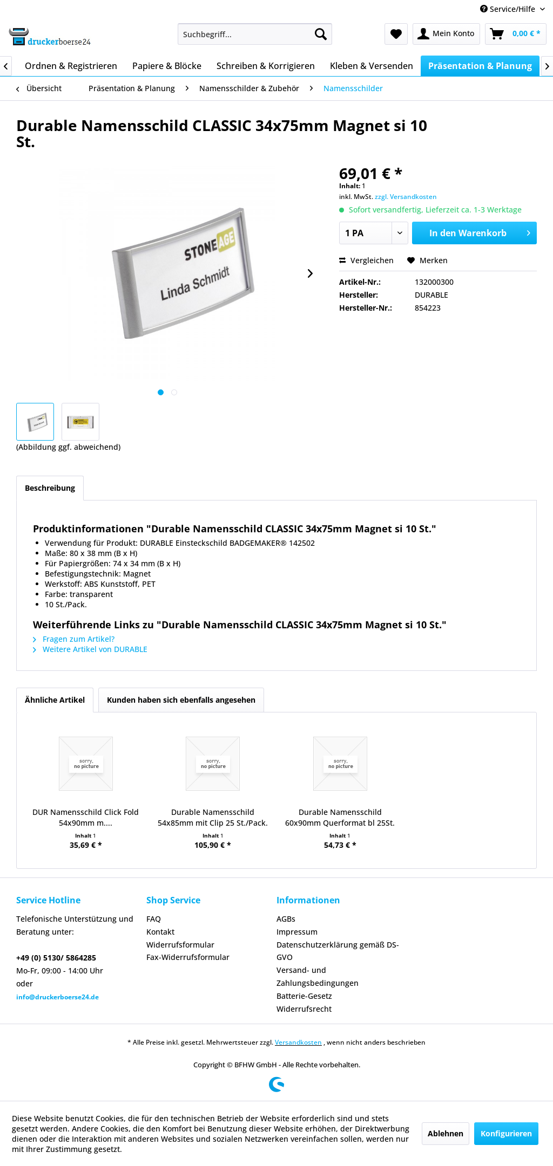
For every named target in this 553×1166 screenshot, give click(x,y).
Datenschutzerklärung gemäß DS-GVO (337, 951)
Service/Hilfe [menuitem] (508, 9)
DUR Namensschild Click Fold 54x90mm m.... (85, 817)
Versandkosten (298, 1042)
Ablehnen (445, 1133)
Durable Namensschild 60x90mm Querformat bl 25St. (340, 817)
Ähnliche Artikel (55, 700)
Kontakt (160, 932)
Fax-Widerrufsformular (188, 957)
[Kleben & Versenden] (371, 66)
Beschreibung (50, 488)
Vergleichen (366, 260)
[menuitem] (255, 34)
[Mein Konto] (446, 34)
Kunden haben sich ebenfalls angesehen (181, 700)
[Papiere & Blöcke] (167, 66)
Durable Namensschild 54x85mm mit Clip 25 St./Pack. (213, 817)
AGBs (285, 919)
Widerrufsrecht (304, 1009)
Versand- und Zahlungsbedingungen (317, 976)
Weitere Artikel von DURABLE (90, 649)
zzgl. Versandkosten (406, 196)
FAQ (153, 919)
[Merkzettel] (396, 34)
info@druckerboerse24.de (57, 997)
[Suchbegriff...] (255, 34)
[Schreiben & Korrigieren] (265, 66)
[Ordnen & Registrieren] (71, 66)
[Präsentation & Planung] (480, 66)
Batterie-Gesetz (304, 996)
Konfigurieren (506, 1133)
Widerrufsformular (180, 944)
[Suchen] (320, 34)
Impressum (297, 932)
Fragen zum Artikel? (73, 639)
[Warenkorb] (516, 34)
